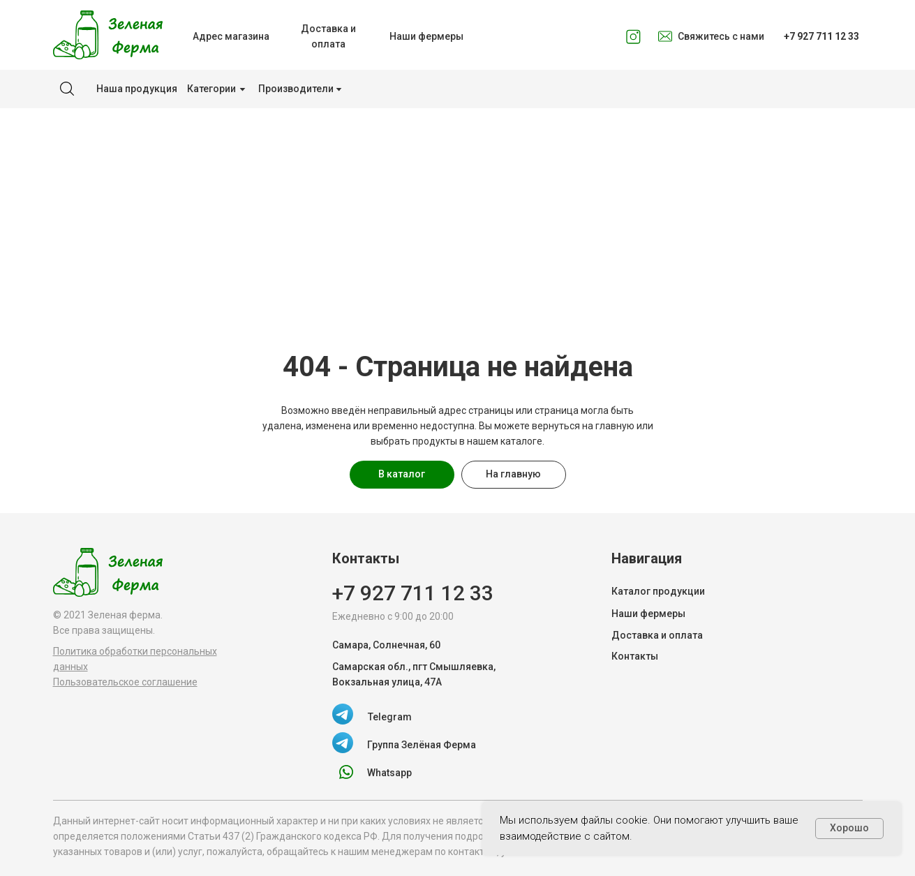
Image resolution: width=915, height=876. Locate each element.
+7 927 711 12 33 (412, 593)
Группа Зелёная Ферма (421, 744)
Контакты (634, 656)
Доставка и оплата (657, 635)
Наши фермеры (648, 613)
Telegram (390, 716)
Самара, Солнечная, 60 (386, 645)
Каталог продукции (658, 591)
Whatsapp (389, 772)
